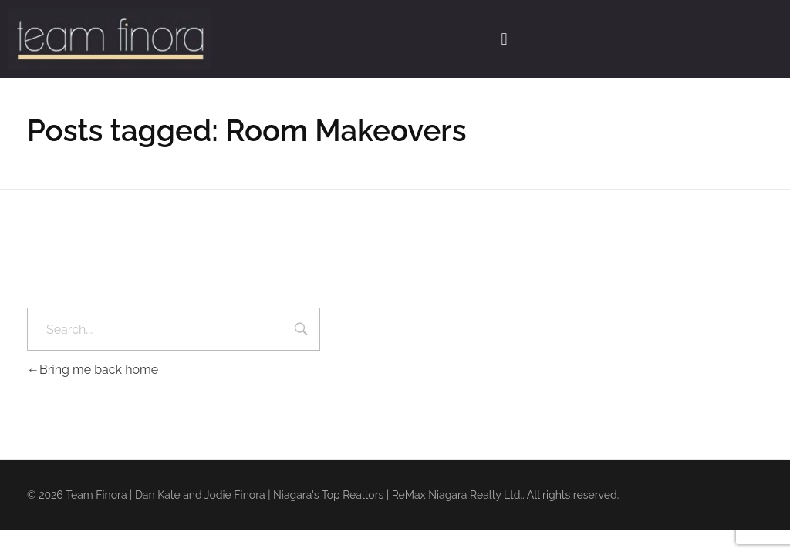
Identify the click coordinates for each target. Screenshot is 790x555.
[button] (504, 38)
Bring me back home (92, 369)
